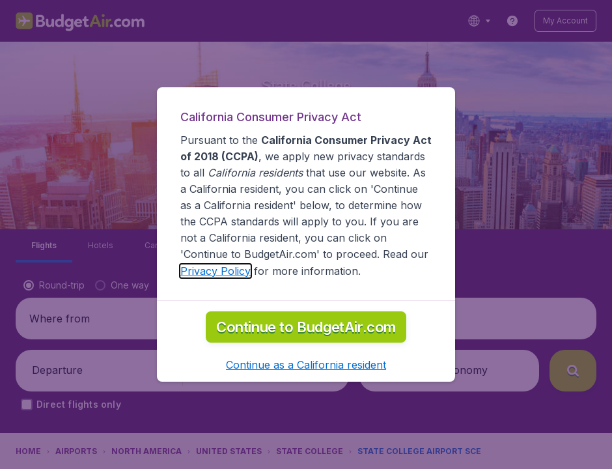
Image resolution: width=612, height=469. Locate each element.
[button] (306, 364)
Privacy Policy (215, 270)
